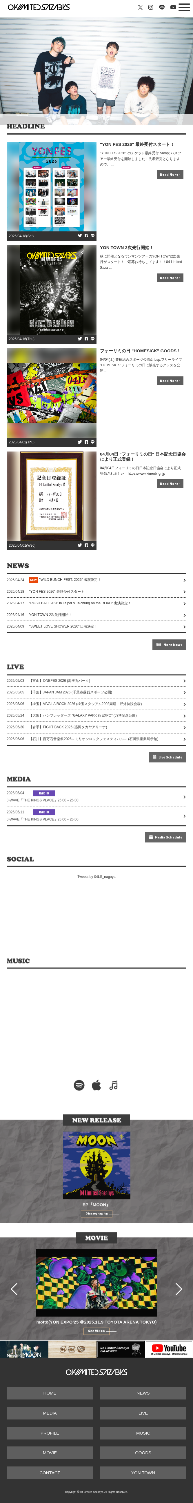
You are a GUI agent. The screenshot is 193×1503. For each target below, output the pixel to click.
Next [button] (176, 1303)
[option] (96, 1303)
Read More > (170, 174)
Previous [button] (16, 1303)
